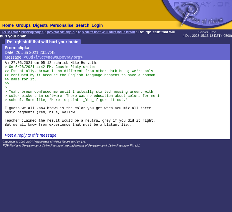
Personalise (61, 25)
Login (97, 25)
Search (83, 25)
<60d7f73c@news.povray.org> (53, 57)
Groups (23, 25)
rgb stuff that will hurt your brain (106, 32)
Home (8, 25)
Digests (40, 25)
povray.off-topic (60, 32)
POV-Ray (10, 32)
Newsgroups (32, 32)
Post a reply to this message (31, 135)
